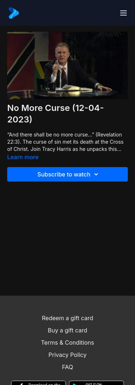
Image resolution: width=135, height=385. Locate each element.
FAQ (67, 367)
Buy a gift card (67, 330)
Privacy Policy (68, 354)
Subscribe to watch (68, 174)
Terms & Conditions (67, 342)
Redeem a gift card (67, 318)
